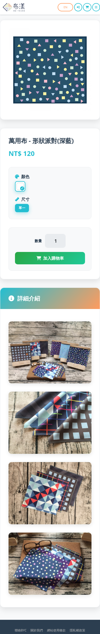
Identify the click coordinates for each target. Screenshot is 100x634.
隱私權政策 (77, 630)
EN (65, 7)
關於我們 (36, 630)
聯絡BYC (21, 630)
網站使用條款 (56, 630)
